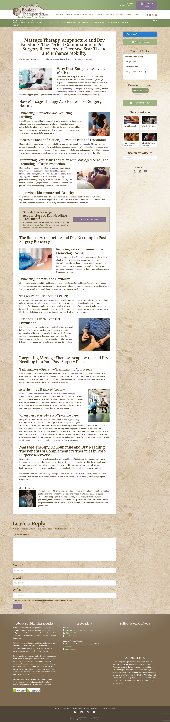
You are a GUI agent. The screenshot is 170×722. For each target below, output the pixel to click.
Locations (73, 709)
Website (18, 590)
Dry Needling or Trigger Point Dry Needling (38, 300)
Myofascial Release (27, 173)
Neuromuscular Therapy (87, 144)
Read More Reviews (140, 102)
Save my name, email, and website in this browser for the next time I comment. (45, 601)
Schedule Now (147, 5)
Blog (62, 59)
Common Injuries (131, 67)
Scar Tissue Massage (54, 171)
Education (71, 59)
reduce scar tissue (61, 94)
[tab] (140, 34)
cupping (22, 176)
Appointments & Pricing (134, 57)
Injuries (66, 709)
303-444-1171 (71, 633)
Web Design (74, 719)
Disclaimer (129, 77)
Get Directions (71, 636)
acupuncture (81, 88)
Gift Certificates (140, 42)
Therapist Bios (130, 62)
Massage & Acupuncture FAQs (136, 72)
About (97, 709)
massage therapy (64, 88)
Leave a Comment (86, 59)
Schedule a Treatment (89, 219)
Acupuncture (53, 59)
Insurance (90, 709)
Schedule (81, 709)
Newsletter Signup (140, 90)
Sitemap (112, 709)
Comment (21, 535)
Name (18, 565)
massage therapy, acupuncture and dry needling (50, 393)
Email (18, 577)
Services (58, 709)
